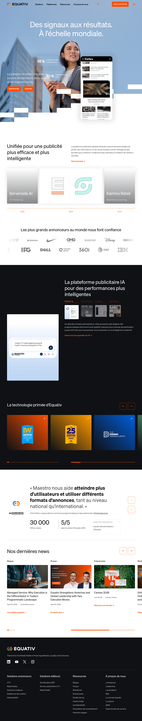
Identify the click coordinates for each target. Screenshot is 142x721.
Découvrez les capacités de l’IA (78, 335)
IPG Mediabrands (101, 513)
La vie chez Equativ (113, 697)
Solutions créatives (15, 690)
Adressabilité (12, 697)
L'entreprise (111, 682)
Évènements (78, 693)
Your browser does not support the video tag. (96, 88)
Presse (76, 686)
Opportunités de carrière (116, 708)
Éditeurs (28, 89)
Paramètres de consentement (85, 708)
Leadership (110, 686)
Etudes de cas (78, 697)
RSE (107, 693)
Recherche (77, 690)
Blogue (76, 682)
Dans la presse (78, 161)
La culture (110, 701)
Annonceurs (14, 89)
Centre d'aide (78, 701)
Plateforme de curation (16, 693)
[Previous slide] (131, 500)
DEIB (108, 705)
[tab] (72, 310)
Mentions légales (80, 712)
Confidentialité (79, 705)
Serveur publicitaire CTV (50, 686)
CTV (9, 682)
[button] (39, 4)
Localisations (111, 690)
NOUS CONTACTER (120, 4)
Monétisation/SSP (47, 682)
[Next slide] (131, 509)
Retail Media (12, 686)
